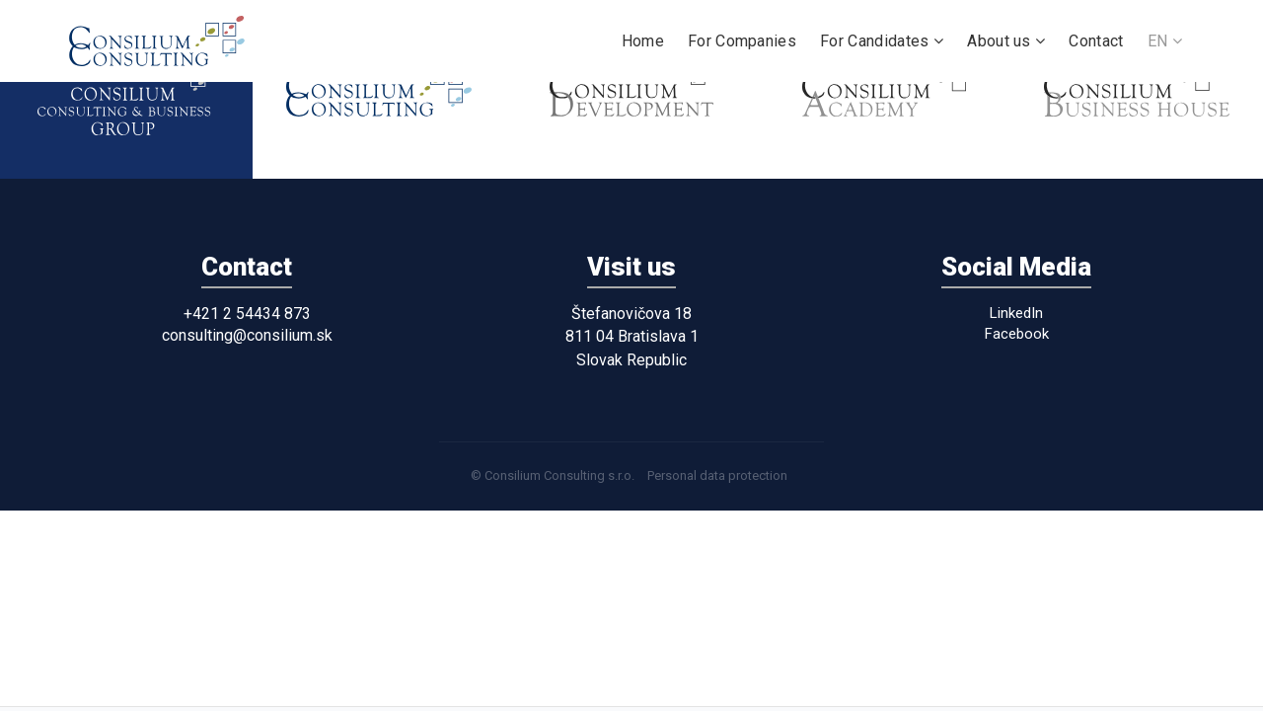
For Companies (742, 41)
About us (1006, 41)
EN (1165, 41)
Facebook (1017, 334)
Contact (1096, 41)
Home (643, 41)
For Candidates (881, 41)
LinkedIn (1016, 313)
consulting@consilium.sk (247, 335)
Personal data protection (717, 475)
